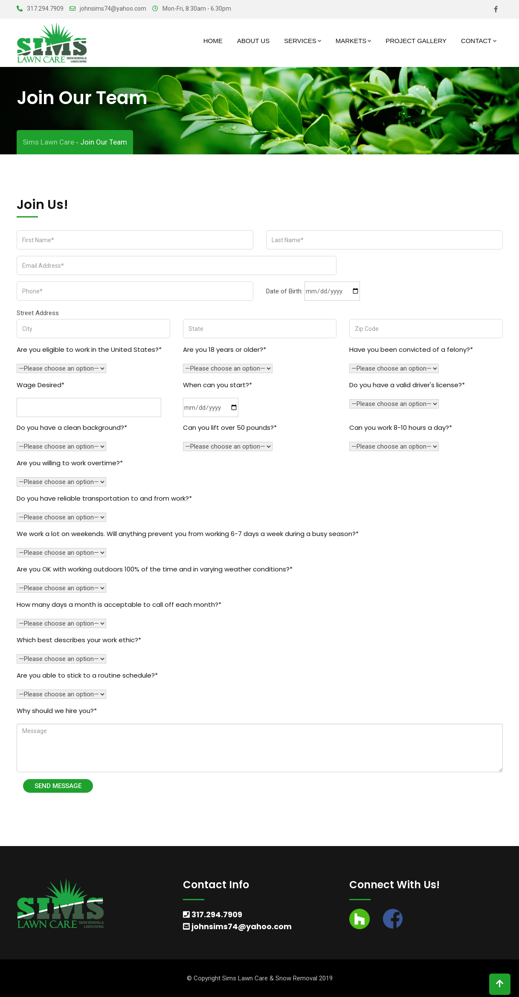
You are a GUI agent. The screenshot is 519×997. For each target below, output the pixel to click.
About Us (253, 40)
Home (213, 40)
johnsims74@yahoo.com (113, 8)
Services (300, 40)
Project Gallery (416, 40)
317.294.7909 (45, 8)
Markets (351, 40)
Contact (476, 40)
